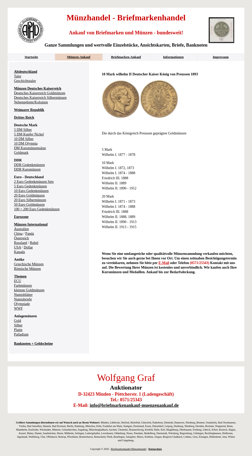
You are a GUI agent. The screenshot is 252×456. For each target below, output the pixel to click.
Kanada (19, 252)
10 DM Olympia (26, 143)
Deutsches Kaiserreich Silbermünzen (40, 98)
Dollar (28, 247)
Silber (18, 325)
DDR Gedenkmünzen (29, 165)
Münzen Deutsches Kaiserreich (37, 88)
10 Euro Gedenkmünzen (31, 191)
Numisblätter (23, 295)
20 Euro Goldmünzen (29, 195)
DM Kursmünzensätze (30, 148)
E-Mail (164, 263)
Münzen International (31, 224)
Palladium (21, 334)
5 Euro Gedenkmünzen (30, 186)
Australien (21, 229)
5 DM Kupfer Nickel (29, 134)
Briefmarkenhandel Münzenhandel (128, 449)
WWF (18, 308)
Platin (18, 330)
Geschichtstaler (25, 81)
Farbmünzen (23, 285)
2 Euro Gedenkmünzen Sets (34, 182)
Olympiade (22, 304)
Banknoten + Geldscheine (33, 344)
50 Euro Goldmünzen (29, 204)
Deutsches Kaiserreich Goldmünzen (39, 93)
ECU (17, 281)
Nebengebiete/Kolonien (31, 102)
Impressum (221, 57)
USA (17, 247)
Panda (29, 234)
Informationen (173, 57)
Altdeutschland (25, 72)
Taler (17, 76)
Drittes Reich (24, 117)
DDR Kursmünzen (27, 169)
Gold (17, 321)
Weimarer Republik (29, 110)
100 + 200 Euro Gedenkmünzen (37, 209)
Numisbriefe (23, 299)
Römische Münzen (27, 269)
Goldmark (21, 153)
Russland (20, 243)
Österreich (21, 238)
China (18, 234)
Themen (20, 276)
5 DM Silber (23, 130)
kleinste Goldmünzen (29, 290)
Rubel (34, 243)
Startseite (31, 57)
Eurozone (21, 217)
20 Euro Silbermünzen (30, 200)
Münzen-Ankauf (78, 57)
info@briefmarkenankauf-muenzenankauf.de (134, 405)
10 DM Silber (24, 139)
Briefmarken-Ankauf (126, 57)
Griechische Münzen (29, 264)
